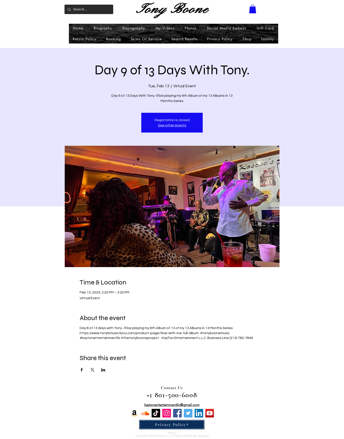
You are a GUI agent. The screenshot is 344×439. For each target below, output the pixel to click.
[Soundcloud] (145, 413)
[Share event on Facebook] (82, 370)
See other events (172, 125)
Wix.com (204, 435)
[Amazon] (134, 413)
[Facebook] (177, 413)
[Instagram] (166, 413)
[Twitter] (188, 413)
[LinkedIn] (199, 413)
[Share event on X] (92, 370)
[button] (252, 9)
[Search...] (88, 9)
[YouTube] (209, 413)
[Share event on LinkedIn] (103, 370)
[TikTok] (156, 413)
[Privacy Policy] (172, 425)
